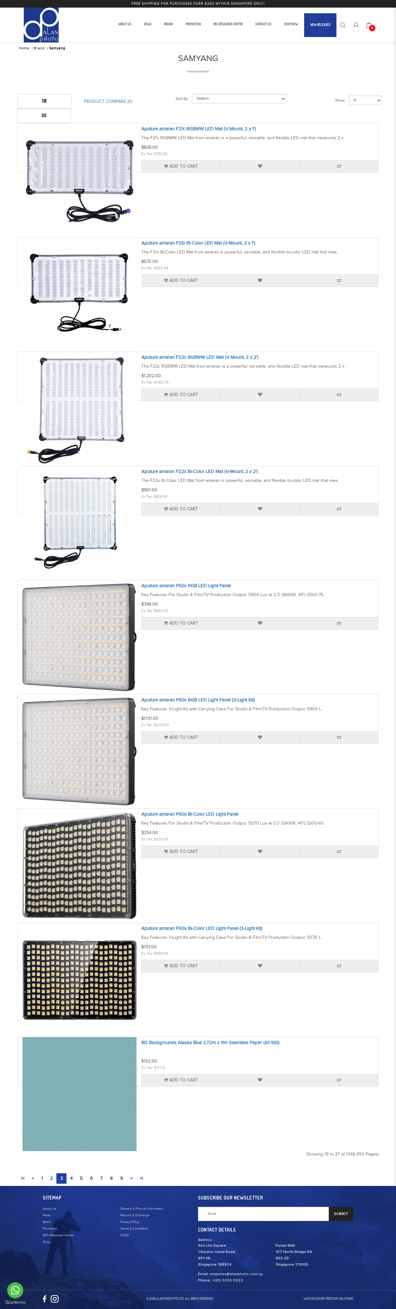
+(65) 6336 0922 (227, 1280)
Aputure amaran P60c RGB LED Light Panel (186, 586)
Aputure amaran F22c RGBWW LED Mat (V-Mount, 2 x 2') (200, 357)
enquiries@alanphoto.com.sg (236, 1274)
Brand (39, 48)
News (47, 1215)
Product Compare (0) (108, 101)
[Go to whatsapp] (15, 1290)
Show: (340, 100)
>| (141, 1178)
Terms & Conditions (134, 1229)
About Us (49, 1209)
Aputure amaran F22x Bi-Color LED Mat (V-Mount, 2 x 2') (199, 471)
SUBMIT (341, 1214)
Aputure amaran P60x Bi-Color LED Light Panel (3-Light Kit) (201, 928)
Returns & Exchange (135, 1215)
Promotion (50, 1229)
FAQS (124, 1235)
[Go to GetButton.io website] (15, 1302)
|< (22, 1178)
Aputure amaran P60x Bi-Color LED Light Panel (189, 814)
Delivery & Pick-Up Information (141, 1209)
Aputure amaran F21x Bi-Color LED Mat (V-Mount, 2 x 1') (198, 243)
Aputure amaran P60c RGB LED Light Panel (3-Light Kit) (198, 700)
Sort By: (182, 99)
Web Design (312, 1298)
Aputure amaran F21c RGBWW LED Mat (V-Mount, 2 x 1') (198, 129)
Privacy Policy (129, 1222)
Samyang (57, 48)
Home (24, 48)
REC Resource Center (58, 1235)
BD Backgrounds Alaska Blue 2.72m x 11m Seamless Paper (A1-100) (210, 1042)
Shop (46, 1242)
